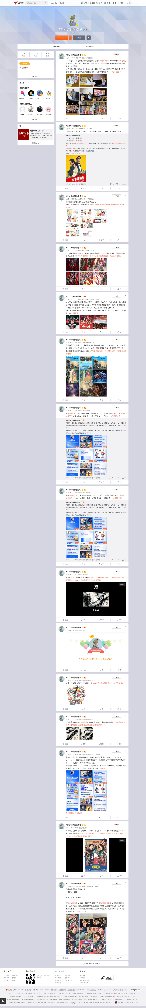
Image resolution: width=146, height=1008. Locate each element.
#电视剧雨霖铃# (115, 577)
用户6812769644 (25, 114)
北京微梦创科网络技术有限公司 (101, 1003)
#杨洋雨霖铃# (83, 722)
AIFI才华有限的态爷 (73, 55)
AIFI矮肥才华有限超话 (86, 58)
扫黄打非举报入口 (119, 999)
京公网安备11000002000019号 (126, 1003)
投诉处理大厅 (91, 990)
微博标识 (58, 980)
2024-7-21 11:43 (71, 828)
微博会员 (6, 978)
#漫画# (107, 204)
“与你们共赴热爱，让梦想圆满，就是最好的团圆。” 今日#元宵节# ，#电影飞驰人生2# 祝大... (41, 135)
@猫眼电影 (73, 903)
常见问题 (83, 975)
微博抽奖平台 (23, 98)
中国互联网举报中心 (13, 999)
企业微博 (58, 978)
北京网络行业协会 (106, 999)
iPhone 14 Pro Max (87, 250)
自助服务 (83, 978)
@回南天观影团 (104, 61)
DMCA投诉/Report (104, 990)
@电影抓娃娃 (105, 903)
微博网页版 (82, 184)
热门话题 (15, 975)
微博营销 (67, 978)
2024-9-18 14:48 (71, 478)
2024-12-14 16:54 (71, 250)
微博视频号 (84, 575)
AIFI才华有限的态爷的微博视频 (88, 580)
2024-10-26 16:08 (71, 343)
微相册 (14, 978)
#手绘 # (110, 833)
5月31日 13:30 (70, 58)
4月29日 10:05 (70, 184)
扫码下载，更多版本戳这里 (42, 976)
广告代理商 (68, 980)
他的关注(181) (24, 88)
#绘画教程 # (102, 833)
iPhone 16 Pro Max (85, 129)
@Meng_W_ (73, 495)
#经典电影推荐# (114, 256)
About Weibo (44, 990)
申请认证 (58, 975)
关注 (61, 37)
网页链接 (115, 416)
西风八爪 (48, 98)
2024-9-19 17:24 (71, 680)
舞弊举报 (35, 990)
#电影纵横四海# (71, 148)
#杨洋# (102, 725)
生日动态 (83, 630)
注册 (115, 3)
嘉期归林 (40, 114)
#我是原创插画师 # (97, 204)
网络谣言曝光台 (132, 999)
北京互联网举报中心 (28, 999)
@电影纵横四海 (71, 136)
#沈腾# (115, 833)
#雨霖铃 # (91, 577)
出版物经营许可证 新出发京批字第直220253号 (120, 996)
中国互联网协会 (93, 999)
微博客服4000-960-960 (14, 990)
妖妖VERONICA (42, 98)
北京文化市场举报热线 (79, 999)
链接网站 (67, 975)
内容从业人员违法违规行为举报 (47, 999)
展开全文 (117, 71)
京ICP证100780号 (14, 993)
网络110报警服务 (64, 999)
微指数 (14, 980)
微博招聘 (54, 990)
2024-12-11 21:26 (71, 299)
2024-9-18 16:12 (71, 720)
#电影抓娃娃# (92, 833)
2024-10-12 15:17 (71, 575)
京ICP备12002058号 (28, 993)
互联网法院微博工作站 (120, 990)
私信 (79, 37)
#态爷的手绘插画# (82, 256)
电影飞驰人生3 (35, 131)
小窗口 (122, 584)
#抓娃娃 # (83, 833)
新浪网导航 (62, 990)
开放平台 (58, 983)
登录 (122, 3)
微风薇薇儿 (31, 114)
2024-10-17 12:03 (71, 411)
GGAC (31, 98)
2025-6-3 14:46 (71, 199)
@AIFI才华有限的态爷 (80, 143)
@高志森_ (122, 61)
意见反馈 (28, 990)
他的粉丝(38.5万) (25, 104)
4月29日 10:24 (70, 129)
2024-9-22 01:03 (71, 630)
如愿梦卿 (48, 114)
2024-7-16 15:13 (71, 886)
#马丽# (121, 833)
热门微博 (6, 975)
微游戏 (6, 980)
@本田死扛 (73, 413)
